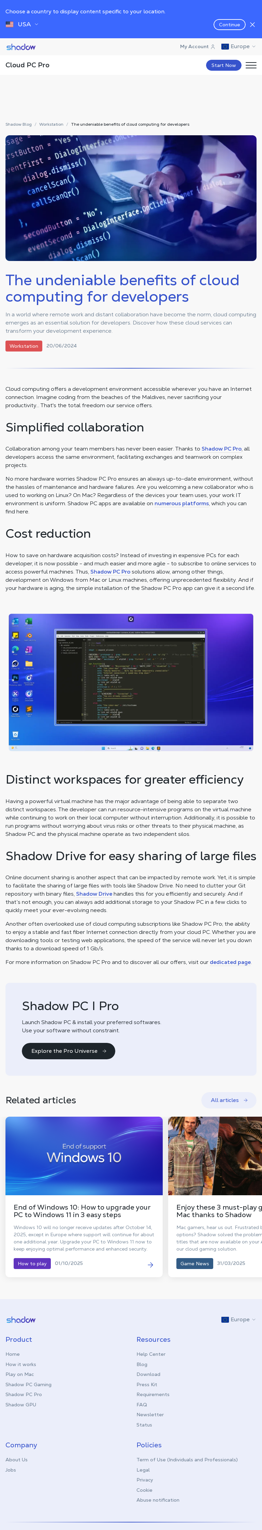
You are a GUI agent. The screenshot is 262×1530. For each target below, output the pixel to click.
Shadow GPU (20, 1405)
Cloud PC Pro (27, 64)
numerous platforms (182, 503)
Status (144, 1425)
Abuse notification (157, 1500)
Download (148, 1374)
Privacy (144, 1480)
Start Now (224, 65)
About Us (16, 1460)
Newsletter (150, 1414)
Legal (143, 1470)
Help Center (150, 1354)
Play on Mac (19, 1374)
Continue (229, 25)
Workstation (51, 124)
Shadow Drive (94, 893)
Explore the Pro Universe (69, 1051)
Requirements (153, 1394)
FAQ (141, 1405)
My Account (198, 46)
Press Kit (146, 1384)
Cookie (144, 1490)
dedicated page (230, 962)
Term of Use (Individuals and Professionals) (187, 1460)
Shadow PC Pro (222, 448)
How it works (20, 1364)
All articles (229, 1100)
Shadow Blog (18, 124)
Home (12, 1354)
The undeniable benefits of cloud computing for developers (130, 124)
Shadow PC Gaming (28, 1384)
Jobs (10, 1470)
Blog (141, 1364)
